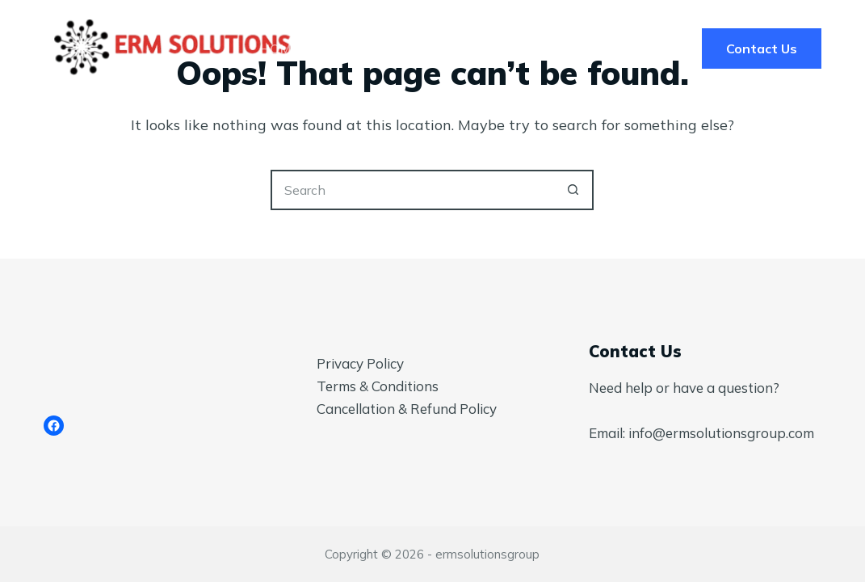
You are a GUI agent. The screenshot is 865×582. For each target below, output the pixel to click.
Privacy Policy (360, 363)
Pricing (497, 48)
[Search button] (573, 190)
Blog (588, 48)
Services (387, 48)
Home (279, 48)
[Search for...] (412, 190)
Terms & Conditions (378, 385)
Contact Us (761, 48)
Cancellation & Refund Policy (407, 408)
